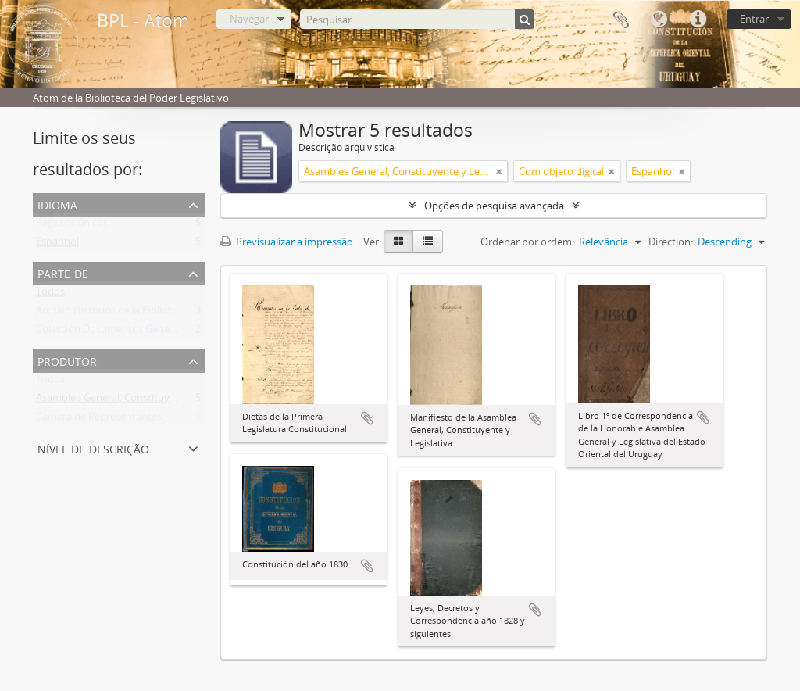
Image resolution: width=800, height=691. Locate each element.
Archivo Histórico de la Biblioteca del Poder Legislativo (161, 313)
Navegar (249, 19)
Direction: (670, 242)
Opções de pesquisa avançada (494, 206)
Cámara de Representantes (99, 420)
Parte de (63, 272)
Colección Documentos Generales (113, 332)
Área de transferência (619, 19)
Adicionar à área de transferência (367, 418)
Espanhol (57, 245)
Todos (50, 295)
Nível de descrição (93, 447)
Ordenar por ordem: (527, 242)
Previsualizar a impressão (286, 242)
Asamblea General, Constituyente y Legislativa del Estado (168, 401)
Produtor (67, 360)
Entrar (754, 19)
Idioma (658, 19)
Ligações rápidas (697, 19)
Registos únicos (72, 226)
